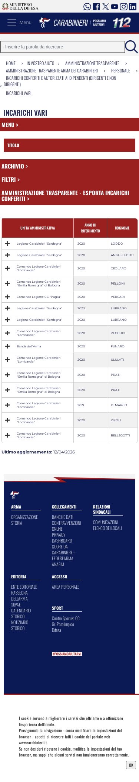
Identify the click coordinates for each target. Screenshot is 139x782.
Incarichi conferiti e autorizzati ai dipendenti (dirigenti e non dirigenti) (60, 81)
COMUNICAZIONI (105, 522)
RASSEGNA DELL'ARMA (19, 595)
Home (11, 63)
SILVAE (16, 604)
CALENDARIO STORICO (21, 613)
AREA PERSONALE (65, 587)
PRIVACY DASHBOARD (62, 537)
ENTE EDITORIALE (24, 587)
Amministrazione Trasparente (92, 63)
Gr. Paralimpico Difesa (63, 627)
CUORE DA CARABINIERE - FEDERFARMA (63, 552)
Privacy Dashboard (36, 764)
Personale (120, 70)
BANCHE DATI (62, 517)
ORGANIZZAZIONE (24, 517)
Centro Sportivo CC (66, 618)
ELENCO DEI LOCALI (107, 528)
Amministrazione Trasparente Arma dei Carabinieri (52, 70)
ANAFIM (58, 564)
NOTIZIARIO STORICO (19, 625)
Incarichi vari (19, 93)
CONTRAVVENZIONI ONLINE (66, 526)
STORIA (16, 523)
